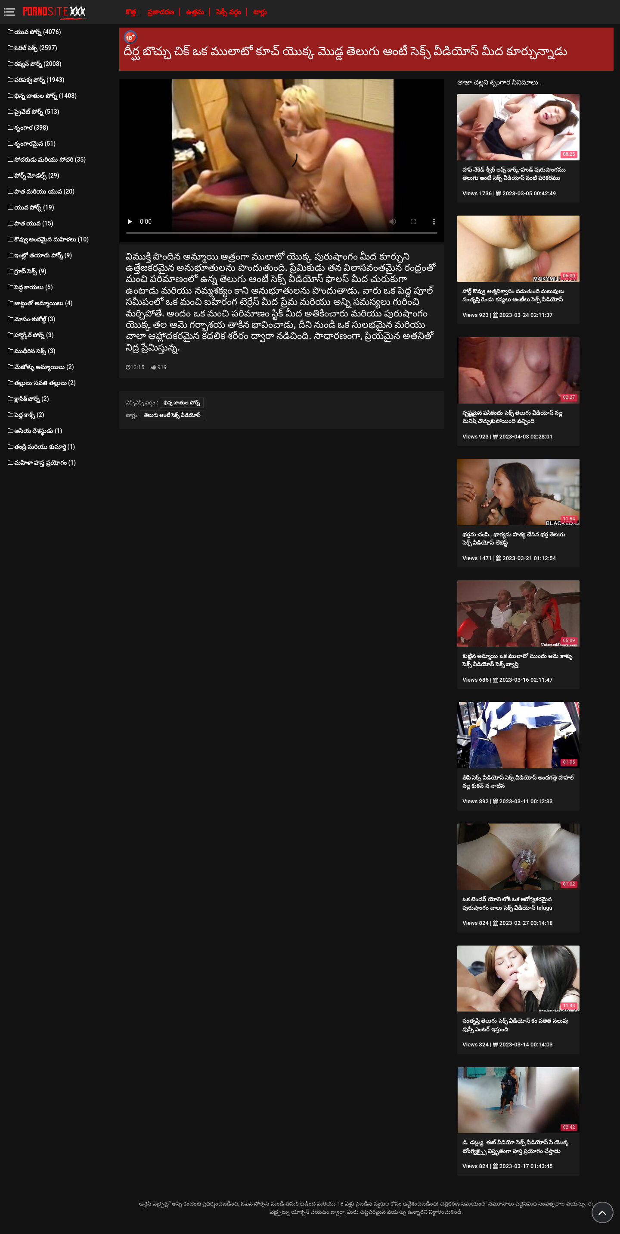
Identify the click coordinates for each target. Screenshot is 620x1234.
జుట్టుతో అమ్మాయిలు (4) (39, 303)
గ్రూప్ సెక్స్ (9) (26, 271)
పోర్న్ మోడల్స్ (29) (32, 175)
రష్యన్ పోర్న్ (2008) (34, 63)
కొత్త (131, 12)
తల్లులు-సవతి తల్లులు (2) (41, 382)
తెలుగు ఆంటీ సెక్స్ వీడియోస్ (172, 415)
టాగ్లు (260, 12)
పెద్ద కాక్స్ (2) (25, 414)
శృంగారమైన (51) (31, 143)
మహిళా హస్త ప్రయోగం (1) (41, 462)
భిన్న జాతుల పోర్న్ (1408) (41, 95)
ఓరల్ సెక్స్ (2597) (31, 47)
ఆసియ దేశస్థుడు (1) (34, 430)
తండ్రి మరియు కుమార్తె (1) (40, 446)
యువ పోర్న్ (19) (30, 207)
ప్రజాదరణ (162, 12)
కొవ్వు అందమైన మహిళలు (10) (47, 239)
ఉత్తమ (196, 12)
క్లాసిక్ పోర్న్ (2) (27, 398)
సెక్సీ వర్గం (229, 12)
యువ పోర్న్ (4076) (33, 31)
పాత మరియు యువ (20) (40, 191)
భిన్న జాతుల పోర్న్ (182, 403)
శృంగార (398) (27, 127)
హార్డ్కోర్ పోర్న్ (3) (30, 335)
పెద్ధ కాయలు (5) (29, 287)
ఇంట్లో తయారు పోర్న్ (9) (39, 255)
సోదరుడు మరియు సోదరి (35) (46, 159)
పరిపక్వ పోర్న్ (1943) (35, 79)
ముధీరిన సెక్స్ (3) (31, 351)
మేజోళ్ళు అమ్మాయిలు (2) (40, 366)
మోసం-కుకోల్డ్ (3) (30, 319)
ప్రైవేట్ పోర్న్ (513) (32, 111)
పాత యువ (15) (29, 223)
